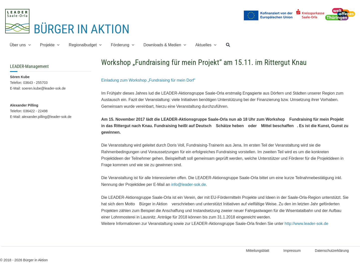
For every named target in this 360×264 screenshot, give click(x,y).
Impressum (292, 251)
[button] (19, 45)
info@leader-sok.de (188, 184)
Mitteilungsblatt (257, 251)
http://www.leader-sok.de (306, 223)
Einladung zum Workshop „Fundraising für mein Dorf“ (148, 80)
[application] (27, 45)
